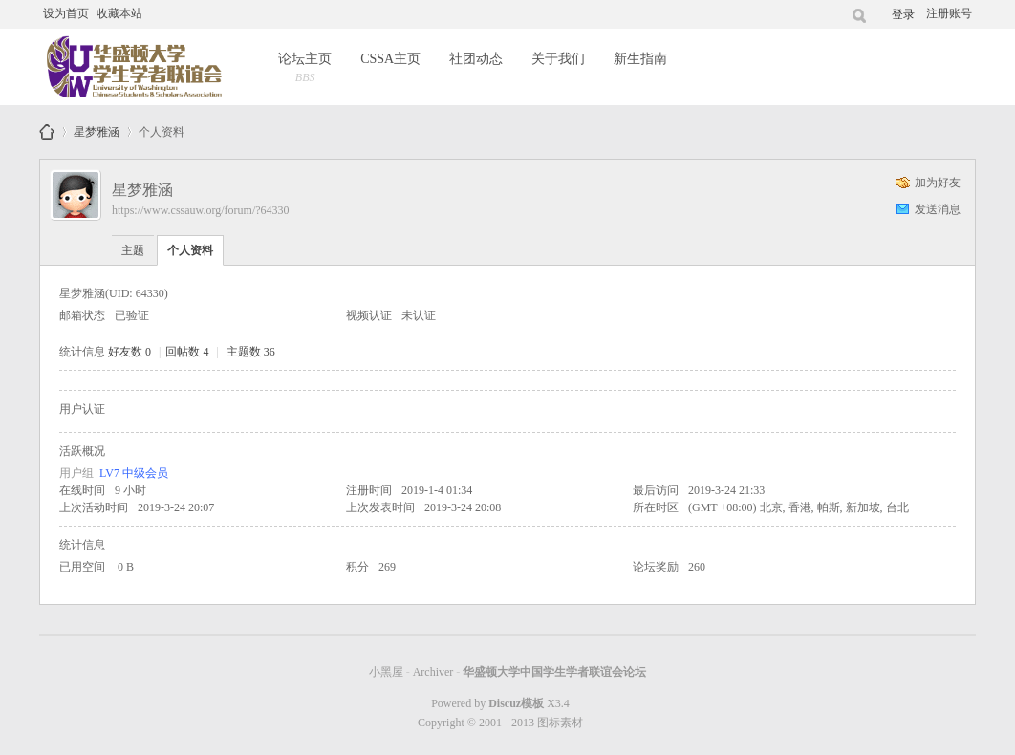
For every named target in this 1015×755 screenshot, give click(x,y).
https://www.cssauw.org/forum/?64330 (201, 210)
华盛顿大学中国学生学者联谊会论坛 (46, 132)
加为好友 (938, 182)
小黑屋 (386, 672)
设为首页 (66, 13)
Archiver (433, 672)
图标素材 (560, 722)
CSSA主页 (390, 59)
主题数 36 (251, 351)
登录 (903, 14)
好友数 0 (129, 351)
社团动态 (476, 59)
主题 (132, 250)
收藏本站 (119, 13)
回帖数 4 (186, 351)
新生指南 (640, 59)
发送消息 (938, 209)
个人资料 (190, 250)
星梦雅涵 (96, 128)
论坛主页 (305, 69)
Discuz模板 (516, 703)
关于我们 (558, 59)
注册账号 (949, 13)
